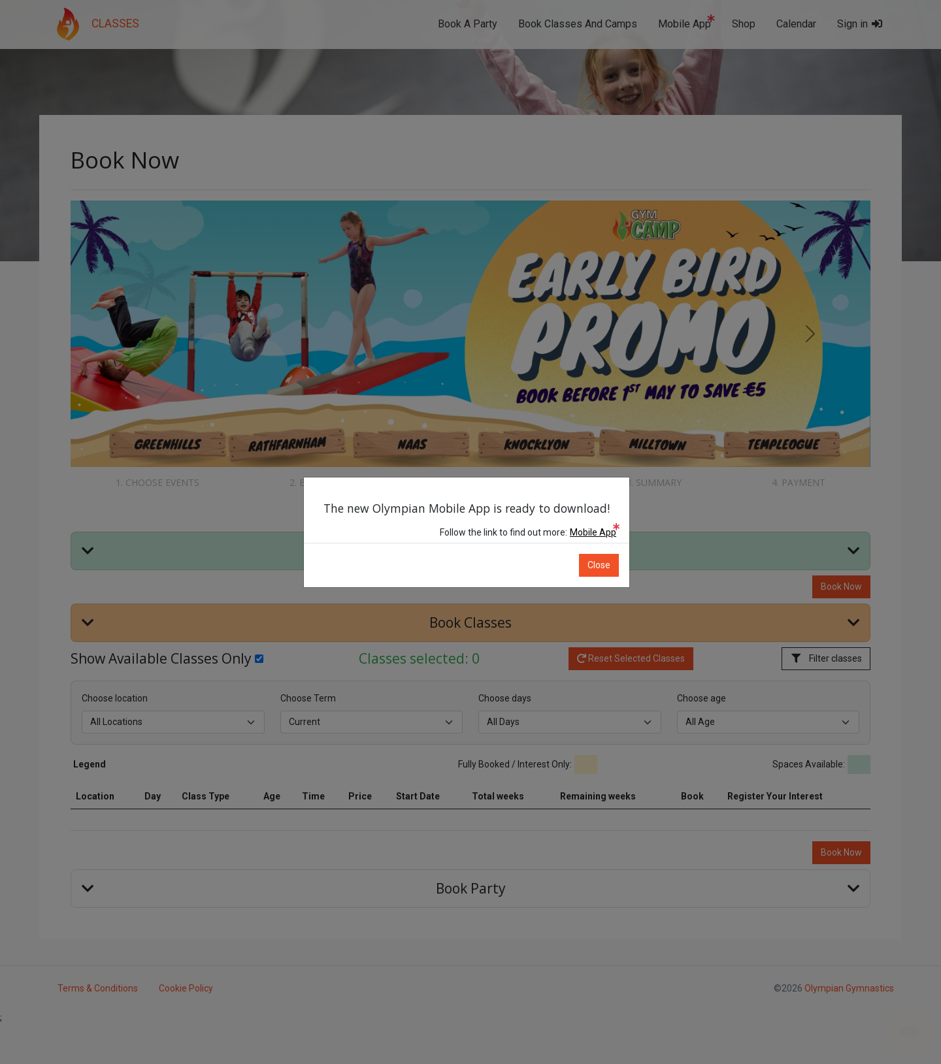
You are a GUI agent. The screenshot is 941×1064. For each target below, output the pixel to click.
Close (602, 565)
